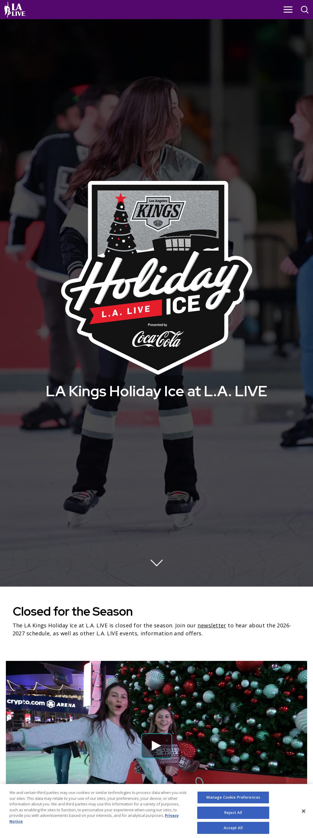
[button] (156, 745)
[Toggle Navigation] (288, 9)
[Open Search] (305, 10)
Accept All (233, 831)
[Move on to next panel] (156, 560)
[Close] (303, 815)
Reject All (233, 816)
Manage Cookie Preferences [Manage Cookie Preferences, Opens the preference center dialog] (233, 801)
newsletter (211, 625)
